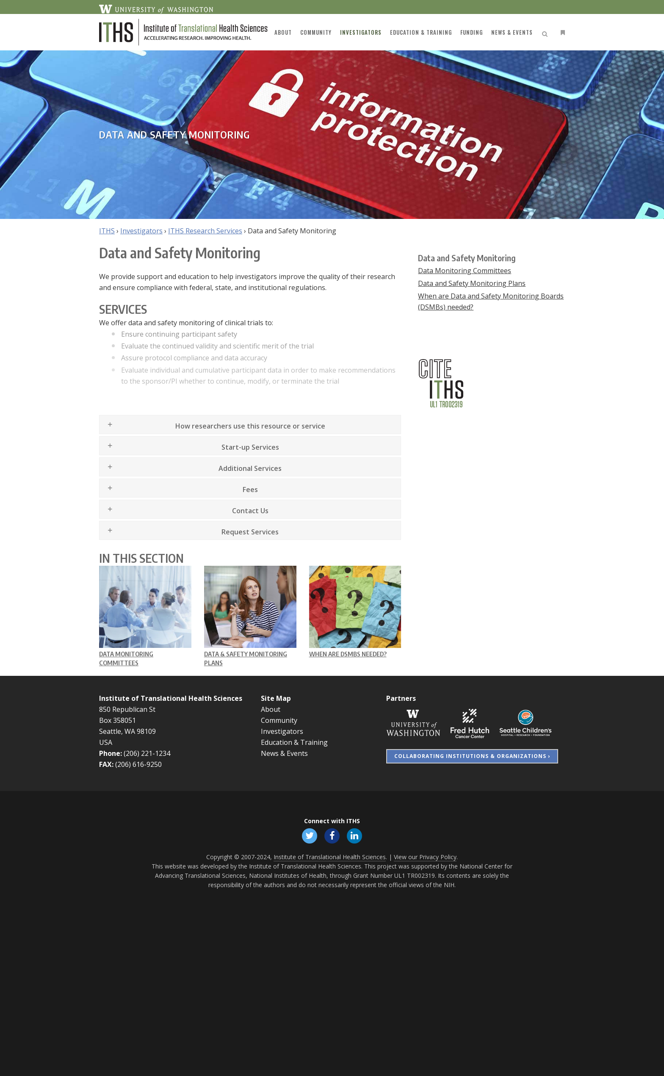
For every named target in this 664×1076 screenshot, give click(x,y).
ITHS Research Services (205, 230)
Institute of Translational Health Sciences (170, 698)
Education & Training (294, 742)
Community (279, 720)
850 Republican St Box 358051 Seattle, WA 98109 (127, 720)
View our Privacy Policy (425, 857)
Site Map (276, 698)
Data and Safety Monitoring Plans (472, 283)
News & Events (284, 753)
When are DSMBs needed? (348, 654)
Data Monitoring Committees (464, 270)
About (270, 709)
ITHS (107, 230)
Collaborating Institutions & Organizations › (472, 756)
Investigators (141, 230)
